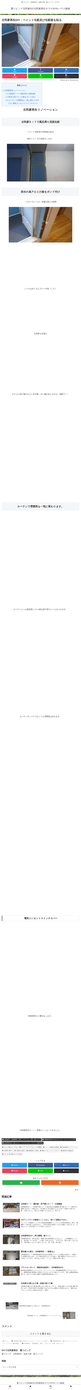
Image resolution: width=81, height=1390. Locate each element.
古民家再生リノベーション (14, 90)
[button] (77, 1368)
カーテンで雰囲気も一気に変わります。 (23, 100)
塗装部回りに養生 (32, 1150)
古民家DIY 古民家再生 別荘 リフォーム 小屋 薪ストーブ (21, 1139)
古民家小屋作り (7, 1150)
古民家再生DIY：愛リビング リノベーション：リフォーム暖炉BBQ (22, 1143)
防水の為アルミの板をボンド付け (21, 97)
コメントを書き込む (40, 1334)
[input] (40, 1368)
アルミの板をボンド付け (10, 1147)
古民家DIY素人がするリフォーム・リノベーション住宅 (58, 1139)
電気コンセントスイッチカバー (23, 103)
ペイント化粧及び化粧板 (51, 1147)
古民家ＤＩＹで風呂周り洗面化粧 (21, 94)
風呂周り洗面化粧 (67, 1150)
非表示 (24, 85)
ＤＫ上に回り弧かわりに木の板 (12, 1154)
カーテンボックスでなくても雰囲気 (30, 1147)
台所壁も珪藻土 (20, 1150)
